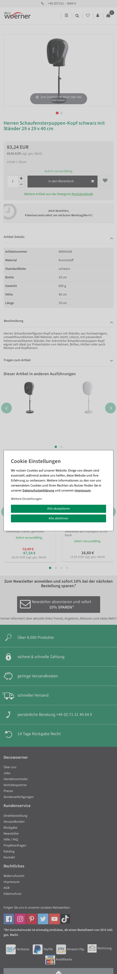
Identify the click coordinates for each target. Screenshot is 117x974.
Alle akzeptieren (58, 508)
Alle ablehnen (58, 518)
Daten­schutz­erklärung (38, 490)
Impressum (83, 490)
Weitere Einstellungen (26, 499)
